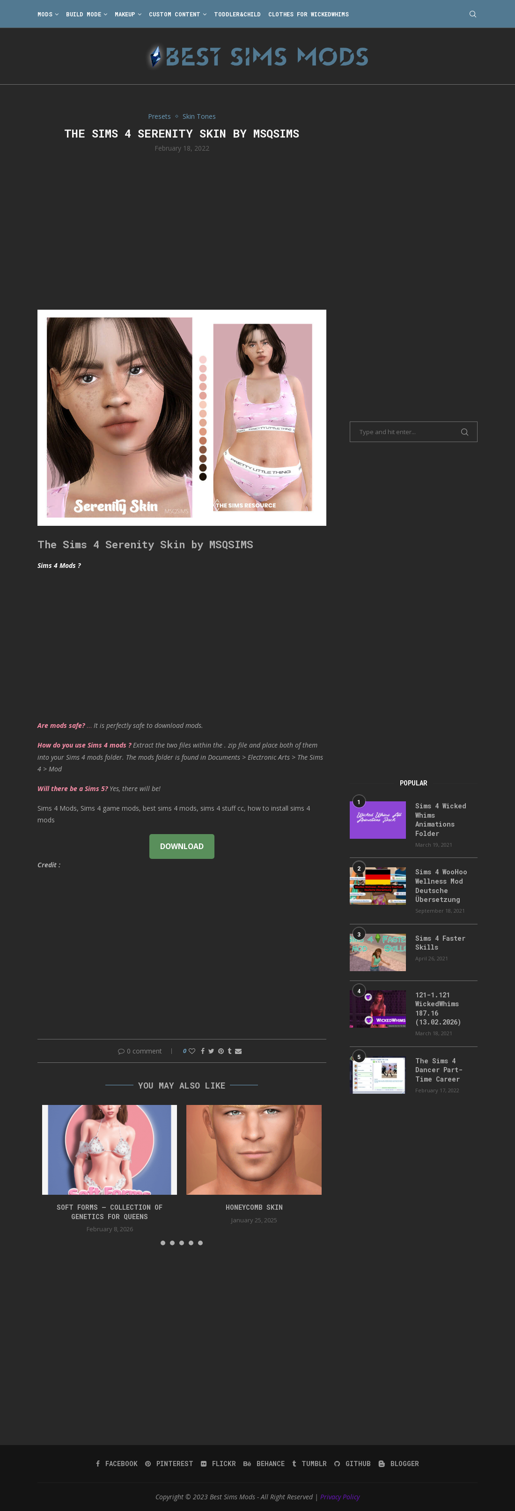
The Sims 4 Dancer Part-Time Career (439, 1069)
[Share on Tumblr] (229, 1050)
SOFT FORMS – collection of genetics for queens (109, 1212)
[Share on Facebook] (203, 1050)
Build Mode (83, 14)
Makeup (125, 14)
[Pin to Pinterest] (221, 1050)
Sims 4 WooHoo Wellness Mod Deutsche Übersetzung (441, 885)
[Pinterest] (169, 1463)
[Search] (473, 14)
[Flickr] (218, 1463)
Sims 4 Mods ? (59, 565)
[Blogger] (398, 1463)
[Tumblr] (309, 1463)
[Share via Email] (238, 1050)
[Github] (352, 1463)
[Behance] (264, 1463)
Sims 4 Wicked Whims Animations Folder (440, 819)
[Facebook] (117, 1463)
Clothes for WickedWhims (308, 14)
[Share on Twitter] (211, 1050)
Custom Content (174, 14)
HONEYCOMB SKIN (254, 1207)
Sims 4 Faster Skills (440, 943)
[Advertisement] (181, 230)
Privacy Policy (340, 1496)
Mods (44, 14)
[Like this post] (192, 1050)
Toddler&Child (237, 14)
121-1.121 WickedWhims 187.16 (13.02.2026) (438, 1008)
